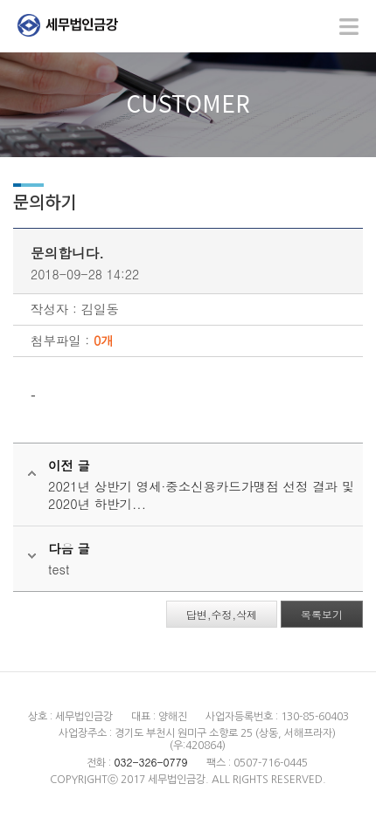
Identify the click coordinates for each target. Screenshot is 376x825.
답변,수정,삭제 (221, 614)
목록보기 (322, 614)
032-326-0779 (150, 761)
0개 (104, 340)
